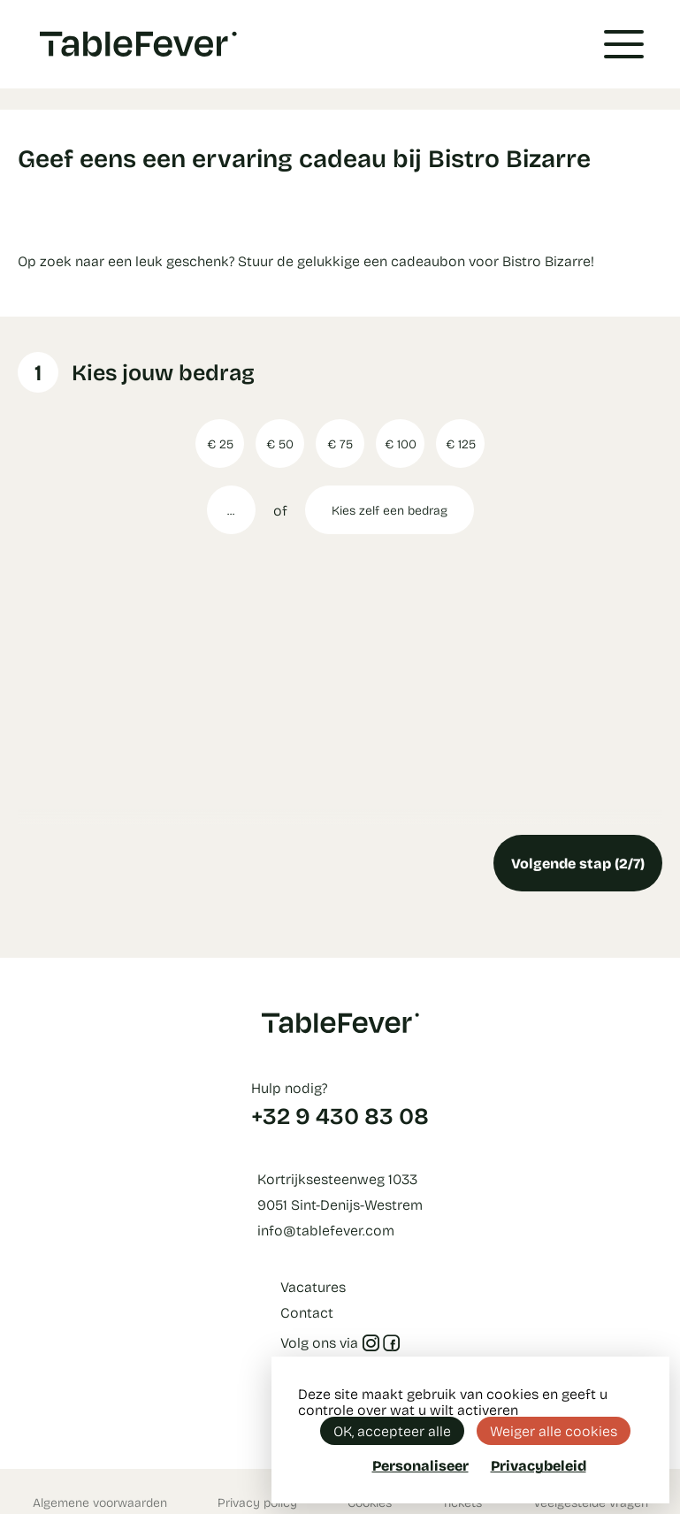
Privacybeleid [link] (538, 1465)
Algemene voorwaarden (100, 1502)
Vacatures (313, 1286)
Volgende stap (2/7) (578, 863)
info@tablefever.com (325, 1230)
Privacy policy (257, 1502)
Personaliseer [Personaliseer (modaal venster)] (420, 1465)
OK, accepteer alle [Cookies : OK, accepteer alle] (392, 1430)
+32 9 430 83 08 (340, 1115)
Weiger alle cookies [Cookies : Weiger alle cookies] (553, 1430)
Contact (306, 1312)
